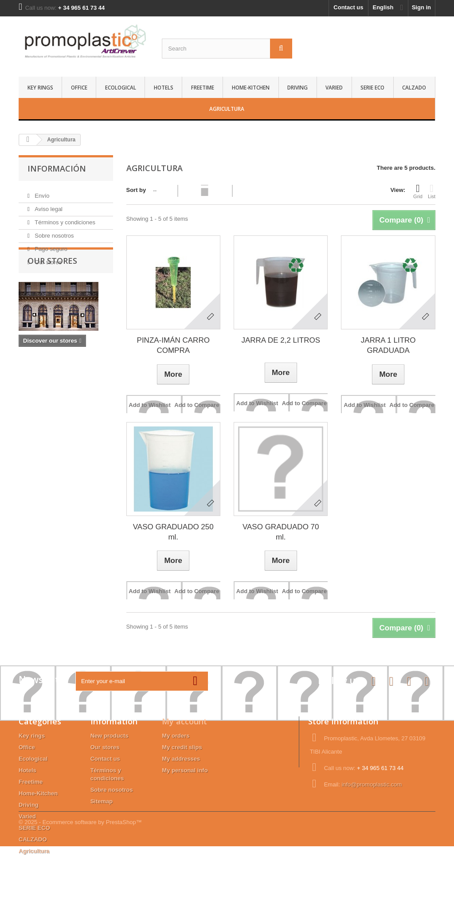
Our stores (47, 258)
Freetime (202, 87)
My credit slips (182, 747)
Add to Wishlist (150, 405)
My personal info (184, 770)
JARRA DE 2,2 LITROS (280, 340)
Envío (41, 192)
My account (184, 721)
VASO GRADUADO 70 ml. (281, 532)
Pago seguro (50, 245)
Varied (334, 87)
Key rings (40, 87)
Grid (418, 191)
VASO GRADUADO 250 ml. (173, 532)
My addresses (181, 758)
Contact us (348, 7)
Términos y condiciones (64, 218)
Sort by (136, 190)
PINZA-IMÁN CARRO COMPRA (173, 345)
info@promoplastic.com (371, 784)
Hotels (163, 87)
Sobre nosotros (53, 232)
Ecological (120, 87)
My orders (175, 735)
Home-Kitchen (251, 87)
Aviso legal (48, 205)
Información (56, 168)
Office (79, 87)
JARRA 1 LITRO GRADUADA (388, 345)
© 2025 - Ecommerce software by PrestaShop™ (80, 883)
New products (109, 735)
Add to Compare (196, 405)
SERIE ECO (372, 87)
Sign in (421, 7)
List (431, 191)
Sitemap (101, 801)
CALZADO (414, 87)
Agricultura (226, 108)
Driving (297, 87)
